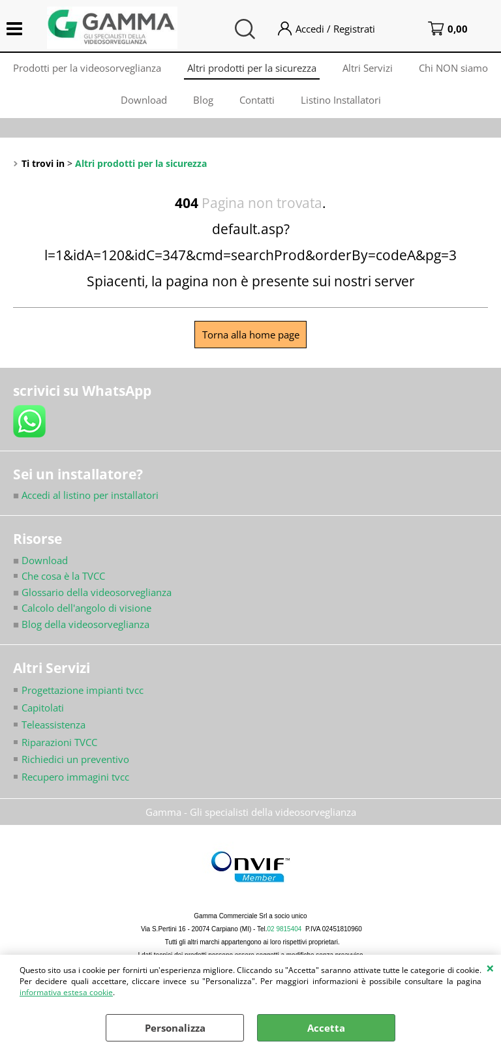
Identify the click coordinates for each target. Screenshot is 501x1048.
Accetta (326, 1027)
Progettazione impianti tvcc (83, 689)
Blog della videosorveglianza (81, 624)
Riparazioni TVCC (59, 742)
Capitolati (43, 707)
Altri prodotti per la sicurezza (251, 67)
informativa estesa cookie (66, 992)
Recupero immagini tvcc (75, 776)
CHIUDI (490, 967)
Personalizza (175, 1027)
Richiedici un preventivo (75, 759)
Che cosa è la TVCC (63, 575)
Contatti (257, 99)
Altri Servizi (367, 67)
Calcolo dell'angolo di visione (86, 607)
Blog (203, 99)
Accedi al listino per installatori (86, 495)
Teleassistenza (53, 724)
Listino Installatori (341, 99)
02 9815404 (284, 929)
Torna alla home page (250, 334)
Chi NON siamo (453, 67)
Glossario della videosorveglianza (92, 592)
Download (144, 99)
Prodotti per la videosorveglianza (87, 67)
